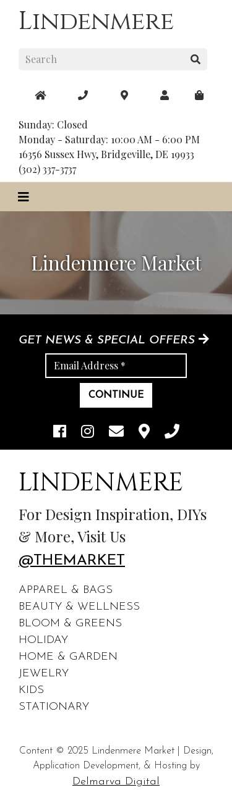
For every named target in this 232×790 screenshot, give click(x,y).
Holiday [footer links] (43, 640)
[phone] (172, 432)
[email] (116, 432)
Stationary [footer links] (54, 707)
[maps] (199, 95)
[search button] (195, 59)
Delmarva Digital (116, 782)
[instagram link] (87, 432)
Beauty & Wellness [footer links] (79, 607)
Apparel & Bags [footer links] (66, 590)
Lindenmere (96, 21)
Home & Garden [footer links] (68, 657)
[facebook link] (59, 432)
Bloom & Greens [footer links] (70, 623)
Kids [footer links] (31, 690)
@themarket (72, 560)
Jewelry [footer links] (44, 673)
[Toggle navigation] (23, 196)
